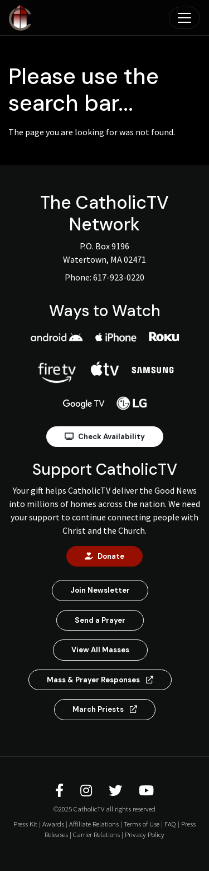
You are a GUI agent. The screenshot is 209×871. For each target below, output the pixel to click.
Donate (104, 556)
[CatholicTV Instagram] (87, 790)
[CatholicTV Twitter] (117, 790)
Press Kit (25, 823)
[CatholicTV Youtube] (146, 790)
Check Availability (105, 436)
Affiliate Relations (94, 823)
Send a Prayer (100, 620)
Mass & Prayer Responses (100, 680)
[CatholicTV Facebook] (61, 790)
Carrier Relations (96, 834)
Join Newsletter (100, 590)
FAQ (170, 823)
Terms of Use (141, 823)
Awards (53, 823)
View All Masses (100, 650)
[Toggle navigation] (184, 18)
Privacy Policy (144, 834)
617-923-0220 (118, 277)
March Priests (104, 709)
